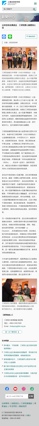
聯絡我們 (32, 36)
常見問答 (13, 406)
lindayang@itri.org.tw (18, 326)
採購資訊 (15, 403)
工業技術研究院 (11, 3)
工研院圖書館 (26, 403)
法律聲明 (5, 403)
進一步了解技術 (11, 332)
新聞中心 (8, 17)
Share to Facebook (4, 37)
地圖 (28, 415)
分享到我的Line (10, 37)
